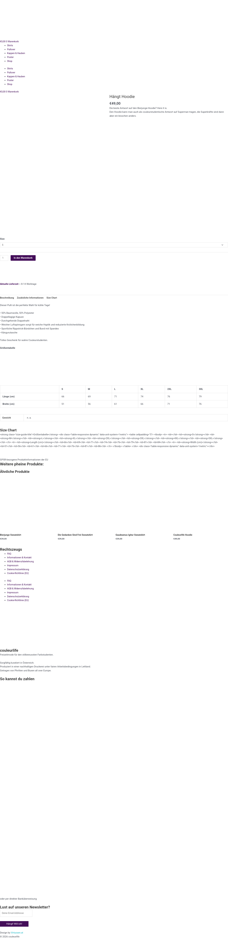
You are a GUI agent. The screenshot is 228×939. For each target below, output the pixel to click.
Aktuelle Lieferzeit (9, 283)
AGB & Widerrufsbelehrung (21, 561)
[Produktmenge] (4, 257)
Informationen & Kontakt (20, 557)
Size (2, 237)
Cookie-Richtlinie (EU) (18, 573)
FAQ (9, 553)
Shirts (10, 45)
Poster (10, 57)
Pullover (11, 49)
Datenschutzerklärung (18, 569)
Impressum (13, 565)
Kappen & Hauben (16, 53)
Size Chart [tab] (54, 297)
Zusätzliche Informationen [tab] (32, 297)
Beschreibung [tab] (7, 297)
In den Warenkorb (23, 257)
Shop (10, 61)
